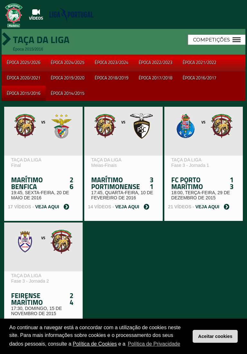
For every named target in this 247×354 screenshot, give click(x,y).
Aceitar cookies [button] (215, 336)
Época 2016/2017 (199, 78)
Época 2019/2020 (68, 78)
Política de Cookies (95, 344)
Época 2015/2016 (24, 93)
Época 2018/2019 (112, 78)
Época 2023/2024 (112, 62)
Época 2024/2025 (68, 62)
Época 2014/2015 (68, 93)
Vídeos (36, 14)
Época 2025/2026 (24, 62)
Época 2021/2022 (199, 62)
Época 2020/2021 (24, 78)
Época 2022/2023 (155, 62)
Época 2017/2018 (155, 78)
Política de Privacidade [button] (154, 344)
